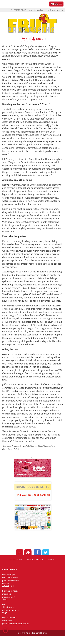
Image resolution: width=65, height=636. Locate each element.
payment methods (10, 610)
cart (4, 604)
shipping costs (8, 607)
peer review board (10, 580)
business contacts (10, 591)
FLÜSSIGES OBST (18, 10)
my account (16, 559)
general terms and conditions (15, 623)
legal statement (9, 617)
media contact (8, 597)
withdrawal (7, 620)
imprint (51, 559)
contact (5, 583)
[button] (5, 630)
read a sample (8, 574)
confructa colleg (36, 10)
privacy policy (35, 559)
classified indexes (10, 577)
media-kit (6, 594)
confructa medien (55, 10)
